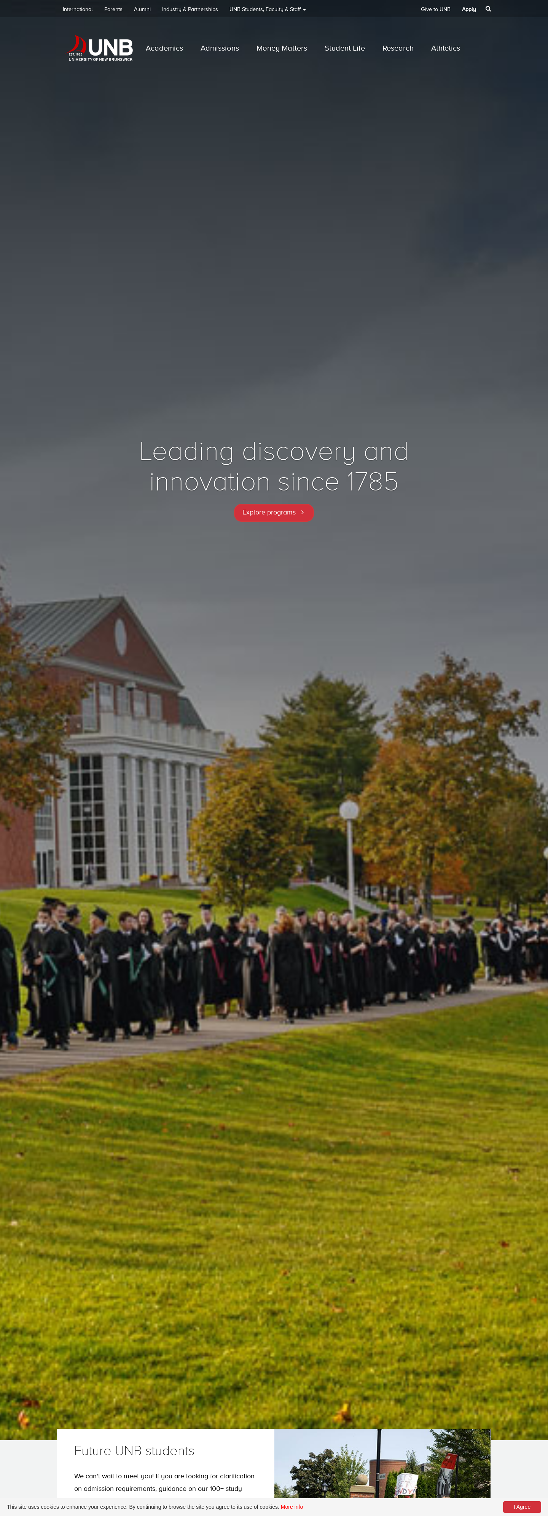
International (78, 9)
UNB (267, 12)
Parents (113, 9)
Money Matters (281, 49)
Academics (164, 49)
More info (292, 1507)
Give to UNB (436, 9)
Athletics (445, 49)
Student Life (345, 49)
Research (398, 49)
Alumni (142, 9)
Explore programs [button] (269, 512)
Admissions (220, 49)
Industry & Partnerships (190, 9)
